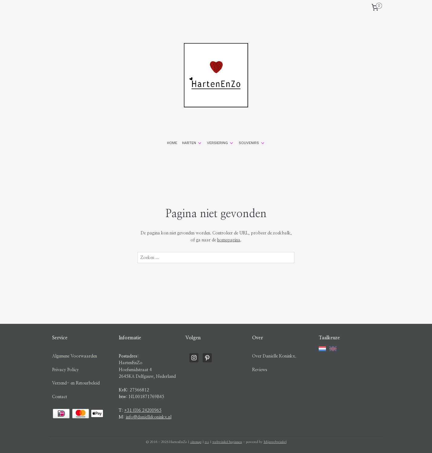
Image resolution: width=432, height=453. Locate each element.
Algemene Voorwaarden (74, 356)
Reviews (259, 370)
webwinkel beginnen (227, 442)
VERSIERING (220, 143)
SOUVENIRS (252, 143)
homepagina (228, 240)
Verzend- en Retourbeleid (76, 383)
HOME (172, 143)
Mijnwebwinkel (275, 442)
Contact (59, 397)
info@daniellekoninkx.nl (148, 417)
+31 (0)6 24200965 (142, 410)
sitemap (195, 442)
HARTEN (192, 143)
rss (207, 442)
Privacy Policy (65, 370)
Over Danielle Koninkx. (274, 356)
